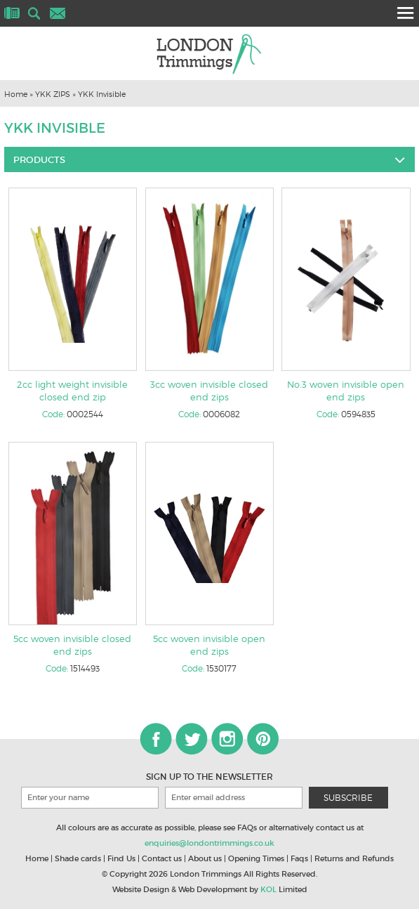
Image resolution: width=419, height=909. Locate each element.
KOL (268, 889)
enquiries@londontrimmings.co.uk (209, 843)
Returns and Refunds (354, 858)
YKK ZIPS (52, 94)
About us (205, 858)
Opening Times (256, 858)
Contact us (162, 858)
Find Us (121, 858)
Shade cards (78, 858)
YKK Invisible (102, 94)
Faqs (299, 858)
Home (15, 94)
